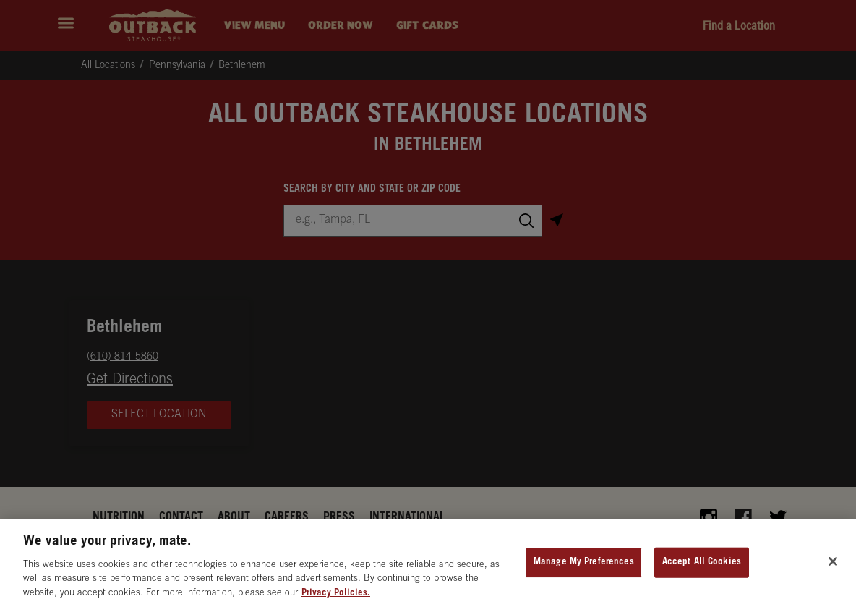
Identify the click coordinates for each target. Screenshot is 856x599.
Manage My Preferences (584, 570)
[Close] (833, 570)
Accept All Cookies (701, 570)
